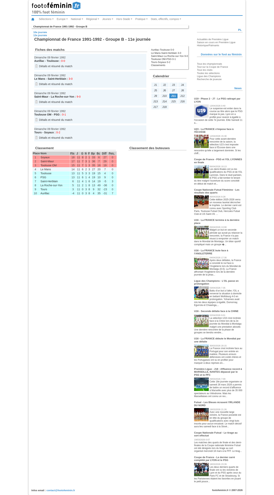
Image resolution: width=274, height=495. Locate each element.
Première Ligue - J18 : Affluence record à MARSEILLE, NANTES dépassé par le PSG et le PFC (218, 372)
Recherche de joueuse (209, 79)
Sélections (45, 19)
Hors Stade (123, 19)
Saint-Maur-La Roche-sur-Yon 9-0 (169, 56)
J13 (155, 101)
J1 (155, 84)
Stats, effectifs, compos (165, 19)
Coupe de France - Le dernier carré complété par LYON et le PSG (214, 459)
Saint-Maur (41, 96)
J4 (182, 84)
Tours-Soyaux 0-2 (160, 62)
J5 (155, 90)
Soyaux (49, 132)
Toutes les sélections (208, 73)
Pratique (140, 19)
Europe (61, 19)
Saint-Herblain (57, 78)
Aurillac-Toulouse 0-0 (162, 49)
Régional (91, 19)
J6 (164, 90)
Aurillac (39, 60)
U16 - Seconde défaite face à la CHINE (216, 311)
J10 (164, 95)
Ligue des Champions (209, 76)
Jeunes (106, 19)
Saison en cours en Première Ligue (216, 42)
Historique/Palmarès (208, 45)
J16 (182, 101)
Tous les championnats (209, 63)
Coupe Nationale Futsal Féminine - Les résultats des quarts (216, 191)
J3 (173, 84)
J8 (182, 90)
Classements (158, 65)
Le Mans (39, 78)
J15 (173, 101)
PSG (57, 114)
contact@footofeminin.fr (60, 490)
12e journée (40, 35)
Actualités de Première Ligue (213, 39)
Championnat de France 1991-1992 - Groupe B (60, 26)
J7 (173, 90)
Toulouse (53, 60)
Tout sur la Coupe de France (212, 66)
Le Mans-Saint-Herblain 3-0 (166, 53)
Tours (38, 132)
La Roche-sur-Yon (62, 96)
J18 (164, 106)
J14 (164, 101)
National (76, 19)
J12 (182, 95)
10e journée (40, 32)
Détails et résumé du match (55, 66)
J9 (155, 95)
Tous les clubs (204, 69)
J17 (155, 106)
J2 (164, 84)
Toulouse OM (42, 114)
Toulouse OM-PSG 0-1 (163, 59)
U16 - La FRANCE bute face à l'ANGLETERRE (211, 252)
